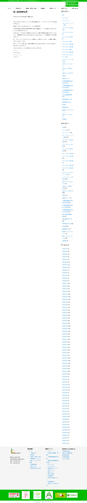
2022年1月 (64, 382)
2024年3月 (64, 318)
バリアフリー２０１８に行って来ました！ (23, 16)
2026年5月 (64, 248)
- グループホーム (50, 466)
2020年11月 (65, 414)
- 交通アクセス (33, 466)
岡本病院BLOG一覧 (67, 99)
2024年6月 (64, 310)
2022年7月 (64, 371)
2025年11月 (65, 264)
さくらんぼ (65, 17)
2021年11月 (65, 387)
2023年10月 (65, 331)
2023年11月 (65, 328)
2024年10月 (65, 299)
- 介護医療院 (49, 475)
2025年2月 (64, 288)
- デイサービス (50, 464)
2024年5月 (64, 312)
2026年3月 (64, 254)
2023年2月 (64, 352)
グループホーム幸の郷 (67, 44)
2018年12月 (65, 432)
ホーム (30, 451)
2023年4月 (64, 347)
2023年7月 (64, 339)
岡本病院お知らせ (66, 102)
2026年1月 (64, 259)
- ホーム (48, 451)
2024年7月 (64, 307)
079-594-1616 (71, 3)
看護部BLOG (65, 107)
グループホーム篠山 (67, 49)
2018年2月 (64, 440)
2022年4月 (64, 376)
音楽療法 (64, 119)
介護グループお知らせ (67, 73)
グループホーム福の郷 (67, 46)
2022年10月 (65, 363)
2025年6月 (64, 278)
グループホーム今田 (67, 41)
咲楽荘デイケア (66, 78)
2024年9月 (64, 302)
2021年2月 (64, 408)
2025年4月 (64, 283)
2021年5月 (64, 403)
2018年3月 (64, 437)
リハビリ (15, 50)
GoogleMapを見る (72, 5)
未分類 (64, 104)
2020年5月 (64, 424)
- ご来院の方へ (33, 452)
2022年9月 (64, 366)
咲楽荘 (64, 75)
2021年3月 (64, 406)
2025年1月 (64, 291)
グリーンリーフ (66, 20)
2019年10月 (65, 429)
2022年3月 (64, 379)
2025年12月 (65, 262)
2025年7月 (64, 275)
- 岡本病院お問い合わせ (35, 468)
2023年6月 (64, 342)
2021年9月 (64, 392)
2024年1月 (64, 323)
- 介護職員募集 (33, 464)
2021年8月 (64, 395)
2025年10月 (65, 267)
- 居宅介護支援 (50, 474)
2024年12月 (65, 294)
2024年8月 (64, 304)
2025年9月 (64, 270)
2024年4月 (64, 315)
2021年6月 (64, 400)
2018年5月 (64, 435)
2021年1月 (64, 411)
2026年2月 (64, 256)
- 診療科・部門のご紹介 (35, 456)
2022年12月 (65, 358)
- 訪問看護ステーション (35, 458)
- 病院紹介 (32, 454)
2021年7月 (64, 398)
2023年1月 (64, 355)
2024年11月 (65, 296)
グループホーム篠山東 (67, 52)
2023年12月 (65, 326)
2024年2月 (64, 320)
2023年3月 (64, 350)
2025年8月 (64, 272)
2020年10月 (65, 416)
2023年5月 (64, 344)
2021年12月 (65, 384)
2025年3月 (64, 286)
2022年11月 (65, 360)
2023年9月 (64, 334)
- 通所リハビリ (50, 472)
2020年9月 (64, 419)
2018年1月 (64, 443)
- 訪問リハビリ (50, 470)
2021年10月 (65, 390)
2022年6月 (64, 374)
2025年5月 (64, 280)
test (63, 15)
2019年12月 (65, 427)
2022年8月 (64, 368)
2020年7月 (64, 422)
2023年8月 (64, 336)
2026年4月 (64, 251)
